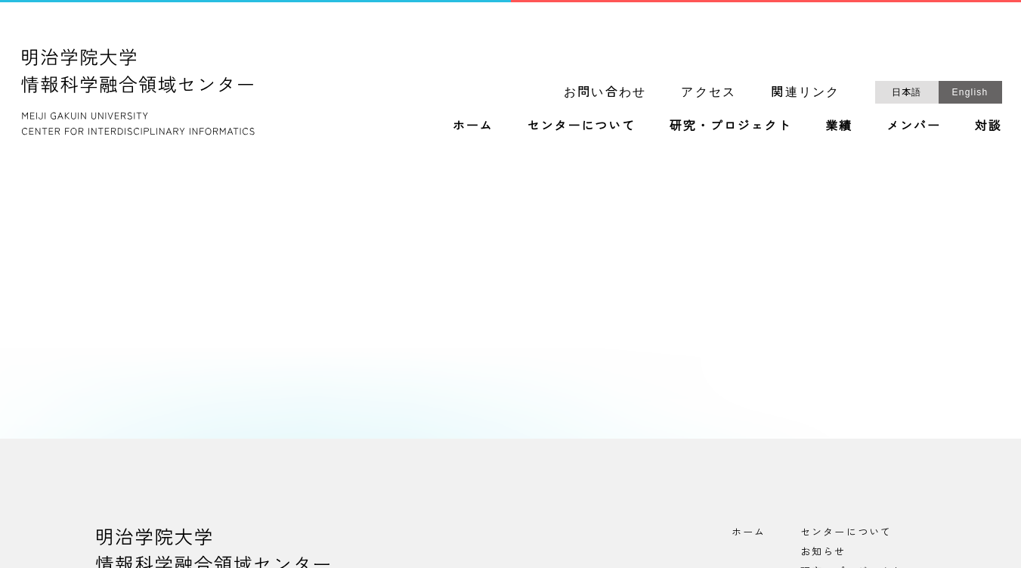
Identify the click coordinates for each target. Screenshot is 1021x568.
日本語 (907, 92)
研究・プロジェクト (730, 125)
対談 (988, 125)
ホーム (473, 125)
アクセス (708, 91)
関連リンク (805, 91)
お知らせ (823, 551)
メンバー (913, 125)
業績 (838, 125)
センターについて (581, 125)
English (970, 92)
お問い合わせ (605, 91)
